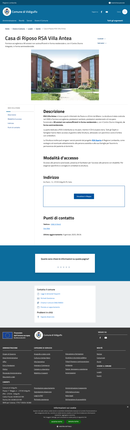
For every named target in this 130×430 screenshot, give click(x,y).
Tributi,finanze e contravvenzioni (77, 361)
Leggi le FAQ (38, 395)
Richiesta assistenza (41, 399)
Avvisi (99, 361)
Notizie (99, 354)
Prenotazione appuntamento (44, 388)
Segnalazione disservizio (43, 392)
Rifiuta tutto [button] (73, 421)
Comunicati (101, 358)
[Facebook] (101, 11)
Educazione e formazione (74, 354)
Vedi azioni (102, 43)
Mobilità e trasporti (41, 373)
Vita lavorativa (39, 361)
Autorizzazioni (70, 373)
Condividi (102, 39)
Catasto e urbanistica (41, 369)
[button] (65, 426)
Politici (5, 369)
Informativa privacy (72, 392)
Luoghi (30, 28)
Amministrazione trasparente (76, 388)
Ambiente (68, 365)
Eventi (99, 376)
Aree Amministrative (10, 358)
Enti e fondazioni (9, 365)
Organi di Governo (9, 354)
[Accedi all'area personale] (116, 2)
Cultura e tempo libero (42, 358)
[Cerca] (124, 11)
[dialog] (65, 417)
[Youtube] (106, 11)
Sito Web (46, 228)
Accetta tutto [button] (57, 422)
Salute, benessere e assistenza (76, 369)
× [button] (127, 407)
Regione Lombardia (9, 2)
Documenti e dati (9, 377)
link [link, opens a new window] (85, 417)
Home (7, 28)
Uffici (4, 361)
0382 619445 (56, 224)
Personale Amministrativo (12, 373)
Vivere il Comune (19, 28)
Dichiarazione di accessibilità (75, 399)
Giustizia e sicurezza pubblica (75, 357)
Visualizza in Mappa (84, 196)
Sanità (38, 28)
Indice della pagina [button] (14, 108)
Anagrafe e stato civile (42, 354)
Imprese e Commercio (42, 365)
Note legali (69, 395)
